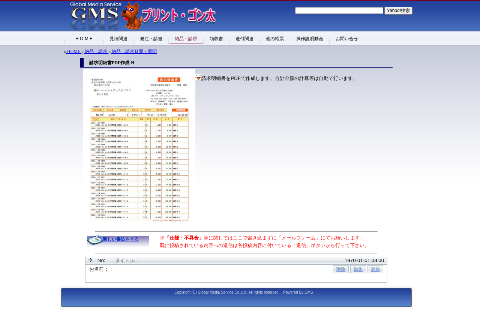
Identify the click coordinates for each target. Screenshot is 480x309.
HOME (73, 51)
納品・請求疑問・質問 (134, 51)
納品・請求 (96, 51)
